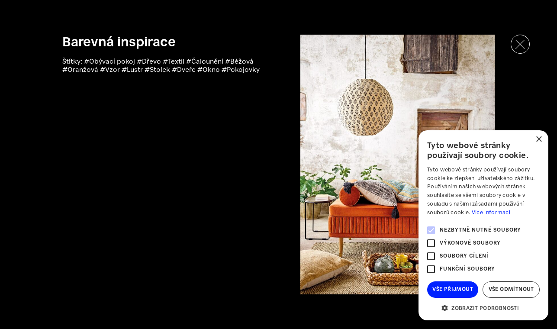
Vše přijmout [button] (452, 289)
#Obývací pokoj (110, 61)
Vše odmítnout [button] (511, 289)
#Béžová (239, 61)
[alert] (483, 225)
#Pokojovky (241, 70)
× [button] (538, 139)
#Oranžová (81, 70)
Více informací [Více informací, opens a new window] (491, 213)
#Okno (209, 70)
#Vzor (111, 70)
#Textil (174, 61)
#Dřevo (150, 61)
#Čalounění (205, 61)
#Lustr (133, 70)
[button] (483, 307)
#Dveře (184, 70)
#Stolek (158, 70)
